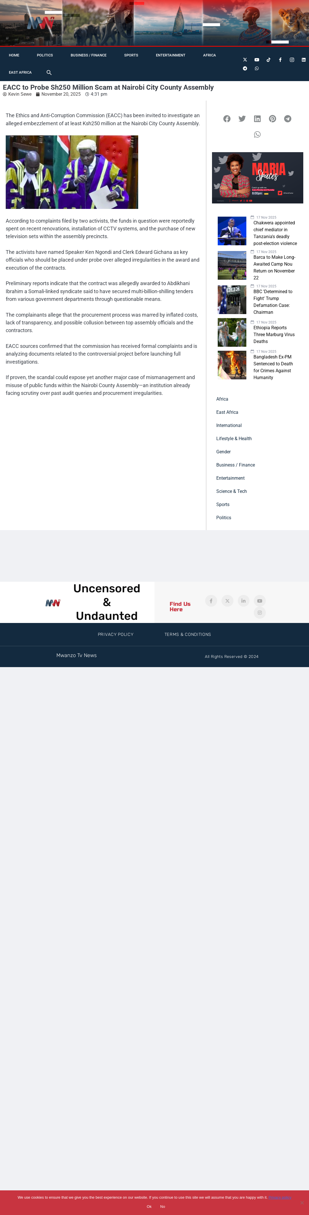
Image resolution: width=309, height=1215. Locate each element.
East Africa (20, 72)
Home (14, 55)
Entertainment (170, 55)
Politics (45, 55)
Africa (209, 55)
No (162, 1206)
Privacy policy (280, 1197)
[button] (49, 72)
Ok (149, 1206)
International (229, 425)
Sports (131, 55)
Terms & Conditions (188, 634)
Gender (223, 451)
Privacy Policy (116, 634)
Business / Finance (88, 55)
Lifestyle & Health (234, 438)
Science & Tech (231, 491)
